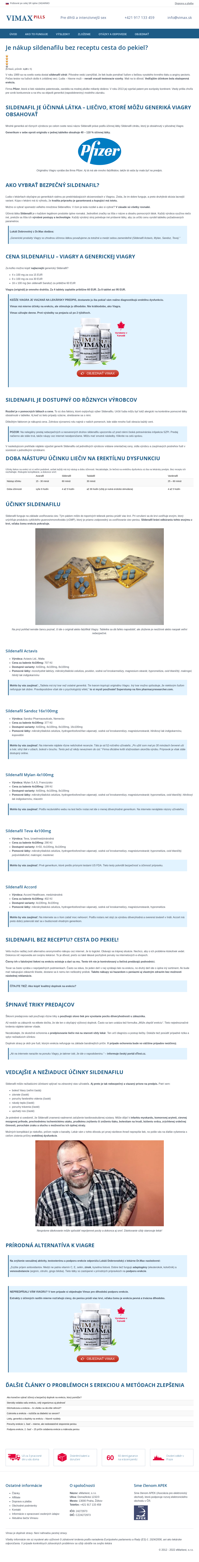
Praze (169, 1460)
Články (16, 1494)
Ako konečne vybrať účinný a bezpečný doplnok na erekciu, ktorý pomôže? (44, 1398)
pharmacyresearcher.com (157, 689)
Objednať (142, 34)
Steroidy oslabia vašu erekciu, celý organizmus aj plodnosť (36, 1404)
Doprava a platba (184, 3)
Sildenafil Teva (19, 831)
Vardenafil (173, 476)
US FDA (97, 866)
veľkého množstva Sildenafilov (53, 207)
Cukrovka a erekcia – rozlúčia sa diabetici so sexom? (33, 1414)
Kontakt (16, 1510)
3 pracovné (35, 1457)
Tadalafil (91, 476)
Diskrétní (75, 1457)
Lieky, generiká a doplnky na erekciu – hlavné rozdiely (34, 1420)
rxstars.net (103, 917)
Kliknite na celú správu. (129, 436)
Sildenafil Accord (21, 887)
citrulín (44, 1271)
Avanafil (40, 476)
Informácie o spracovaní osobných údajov (35, 1515)
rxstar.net (88, 809)
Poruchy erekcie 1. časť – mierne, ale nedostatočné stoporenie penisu (42, 1425)
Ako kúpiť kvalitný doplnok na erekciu (51, 986)
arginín (35, 1271)
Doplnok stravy (14, 1043)
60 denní (123, 1457)
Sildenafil (86, 126)
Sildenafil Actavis (21, 651)
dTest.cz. (140, 1054)
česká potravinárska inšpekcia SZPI (148, 432)
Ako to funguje (36, 34)
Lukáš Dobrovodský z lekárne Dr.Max (122, 1261)
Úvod (13, 34)
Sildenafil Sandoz (21, 711)
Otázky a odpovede (113, 34)
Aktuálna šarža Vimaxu (25, 1519)
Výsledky (63, 34)
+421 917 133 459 (140, 17)
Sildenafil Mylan (20, 775)
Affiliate (16, 1498)
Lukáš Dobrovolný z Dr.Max (27, 231)
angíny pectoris (181, 74)
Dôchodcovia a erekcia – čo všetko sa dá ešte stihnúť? (34, 1409)
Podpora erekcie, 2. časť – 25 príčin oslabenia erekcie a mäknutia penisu (43, 1430)
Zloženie (84, 34)
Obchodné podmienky (24, 1506)
